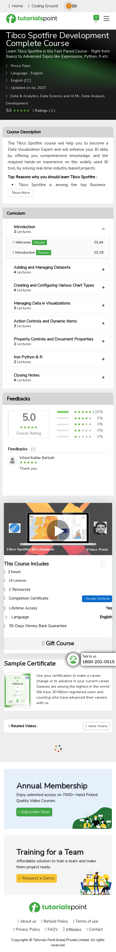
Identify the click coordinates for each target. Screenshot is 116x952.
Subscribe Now (34, 812)
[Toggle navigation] (106, 18)
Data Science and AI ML (60, 96)
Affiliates (72, 929)
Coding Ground (43, 6)
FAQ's (51, 929)
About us (27, 921)
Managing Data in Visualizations (60, 305)
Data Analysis (93, 96)
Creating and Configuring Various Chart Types (60, 288)
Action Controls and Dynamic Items (60, 323)
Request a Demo (36, 878)
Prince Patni (20, 65)
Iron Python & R (60, 359)
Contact (95, 929)
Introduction (60, 229)
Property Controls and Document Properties (60, 341)
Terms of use (85, 921)
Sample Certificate (97, 599)
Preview (39, 242)
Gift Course (58, 643)
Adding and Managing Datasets (60, 270)
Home (16, 6)
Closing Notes (60, 377)
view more (96, 725)
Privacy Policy (26, 929)
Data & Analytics (24, 96)
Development (17, 103)
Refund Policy (54, 921)
